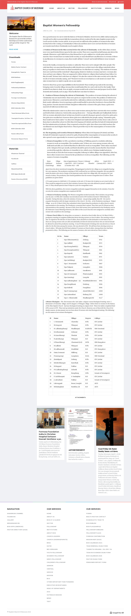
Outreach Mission (54, 595)
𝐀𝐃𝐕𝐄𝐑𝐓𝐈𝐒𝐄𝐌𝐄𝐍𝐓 (77, 450)
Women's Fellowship (55, 556)
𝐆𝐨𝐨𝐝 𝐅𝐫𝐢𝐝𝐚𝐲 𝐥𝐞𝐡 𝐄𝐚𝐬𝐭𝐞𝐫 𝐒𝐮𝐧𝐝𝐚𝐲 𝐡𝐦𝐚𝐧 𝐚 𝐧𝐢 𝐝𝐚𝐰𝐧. (108, 450)
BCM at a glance (53, 520)
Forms (13, 62)
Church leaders (53, 536)
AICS (48, 592)
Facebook (112, 2)
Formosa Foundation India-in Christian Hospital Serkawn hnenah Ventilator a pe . (50, 435)
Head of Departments (56, 588)
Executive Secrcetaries (57, 585)
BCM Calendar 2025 (18, 128)
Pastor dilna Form (17, 134)
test (49, 601)
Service (50, 572)
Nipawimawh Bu (16, 169)
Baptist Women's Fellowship (61, 25)
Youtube (121, 2)
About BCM (51, 533)
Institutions (96, 8)
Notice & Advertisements (99, 2)
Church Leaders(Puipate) (57, 539)
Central (50, 569)
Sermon (108, 8)
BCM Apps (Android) (18, 174)
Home (51, 8)
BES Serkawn (52, 549)
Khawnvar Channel (17, 153)
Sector (71, 8)
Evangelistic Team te (18, 72)
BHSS (49, 543)
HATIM (49, 546)
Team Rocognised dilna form (21, 123)
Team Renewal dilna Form (20, 113)
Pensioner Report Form (19, 139)
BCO (48, 578)
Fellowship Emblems (18, 87)
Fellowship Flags (17, 93)
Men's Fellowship (54, 559)
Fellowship (83, 8)
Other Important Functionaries (60, 582)
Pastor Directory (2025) (19, 179)
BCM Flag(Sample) (17, 82)
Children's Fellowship (56, 562)
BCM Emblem (15, 77)
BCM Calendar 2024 (18, 108)
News (117, 8)
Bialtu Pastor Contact (18, 67)
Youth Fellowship (54, 552)
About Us (61, 8)
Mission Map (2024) (18, 103)
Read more (13, 49)
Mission (50, 575)
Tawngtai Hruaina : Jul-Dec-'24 (22, 118)
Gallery (13, 164)
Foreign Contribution (18, 98)
